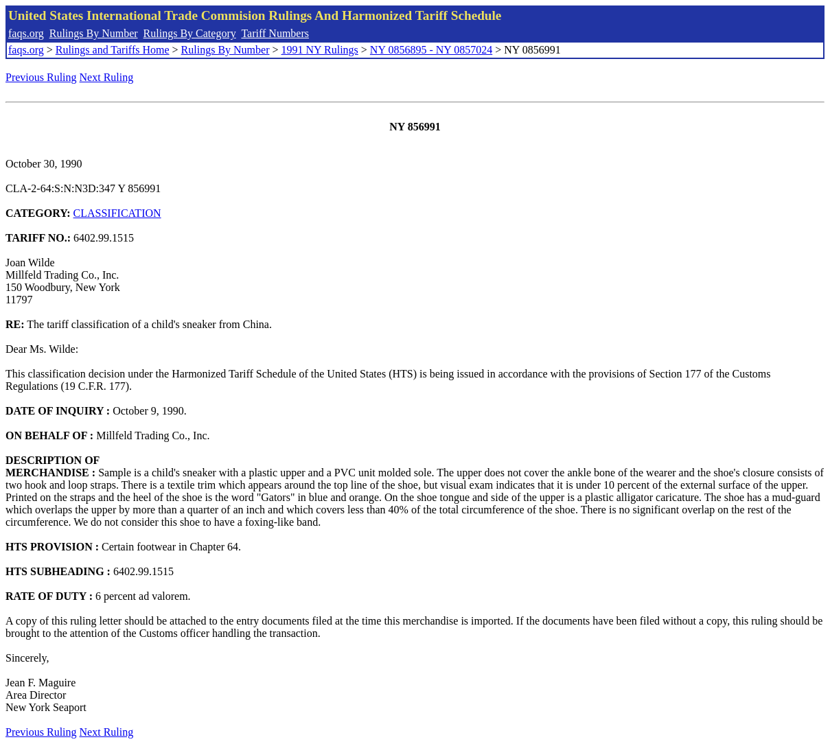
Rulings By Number (93, 33)
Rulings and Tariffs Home (113, 50)
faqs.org (26, 33)
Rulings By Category (189, 33)
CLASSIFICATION (117, 213)
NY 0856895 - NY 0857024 (431, 50)
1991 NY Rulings (319, 50)
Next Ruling (107, 77)
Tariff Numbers (275, 33)
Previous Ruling (41, 77)
